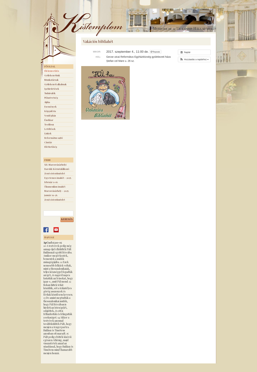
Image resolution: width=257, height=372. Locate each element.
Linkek (47, 133)
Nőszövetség (51, 97)
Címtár (48, 142)
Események (50, 106)
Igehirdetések (51, 88)
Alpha (47, 102)
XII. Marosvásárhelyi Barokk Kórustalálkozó (56, 166)
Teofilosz (49, 124)
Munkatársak (51, 79)
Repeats (156, 52)
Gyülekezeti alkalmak (55, 84)
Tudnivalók (50, 93)
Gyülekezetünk (52, 75)
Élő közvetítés (51, 70)
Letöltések (50, 128)
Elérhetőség (50, 146)
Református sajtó (53, 137)
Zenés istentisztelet (54, 173)
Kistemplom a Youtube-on (56, 229)
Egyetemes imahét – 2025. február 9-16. (58, 180)
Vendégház (50, 115)
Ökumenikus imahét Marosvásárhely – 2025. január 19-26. (56, 191)
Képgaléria (50, 111)
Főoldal (49, 66)
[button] (194, 59)
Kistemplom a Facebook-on (46, 229)
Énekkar (48, 119)
